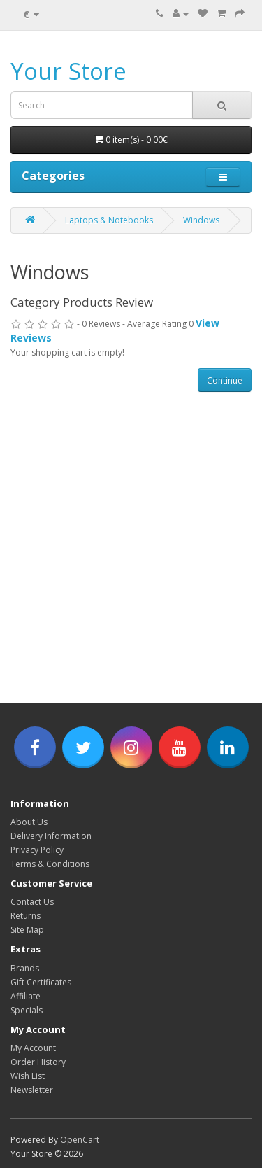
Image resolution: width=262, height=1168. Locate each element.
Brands (24, 968)
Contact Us (32, 902)
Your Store (68, 71)
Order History (38, 1062)
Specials (26, 1010)
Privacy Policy (37, 850)
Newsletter (31, 1090)
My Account (33, 1048)
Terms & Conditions (49, 864)
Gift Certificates (40, 982)
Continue (224, 380)
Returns (25, 916)
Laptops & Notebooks (109, 220)
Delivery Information (51, 836)
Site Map (27, 930)
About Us (29, 822)
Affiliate (25, 996)
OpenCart (79, 1140)
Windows (201, 220)
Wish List (27, 1076)
